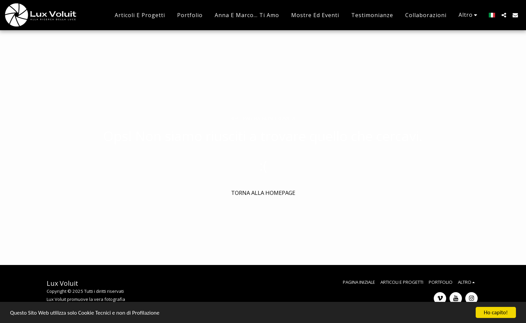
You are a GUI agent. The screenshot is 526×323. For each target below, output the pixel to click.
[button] (503, 15)
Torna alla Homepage (263, 193)
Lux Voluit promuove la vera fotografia (86, 299)
